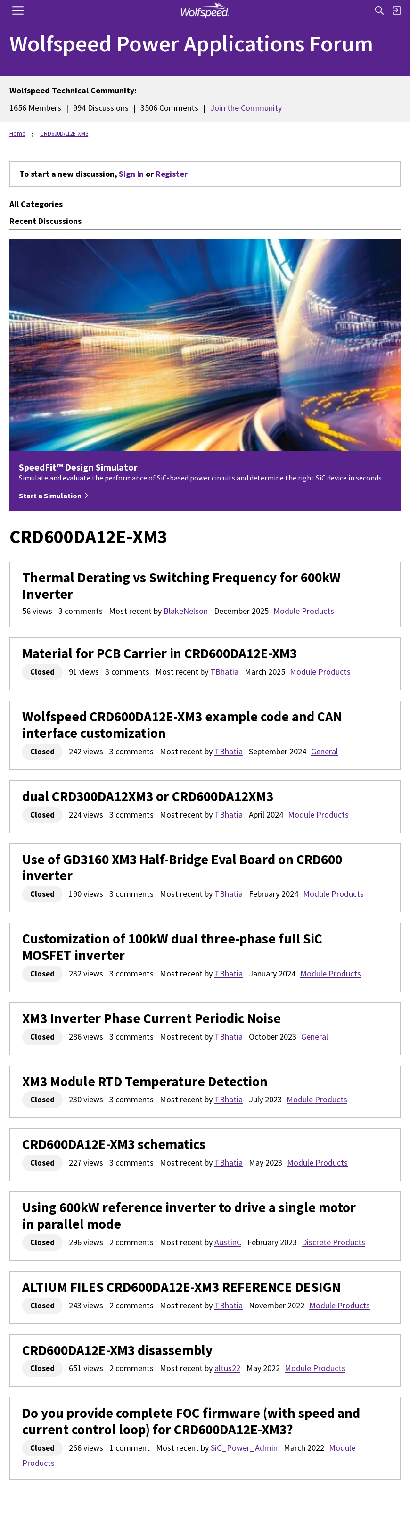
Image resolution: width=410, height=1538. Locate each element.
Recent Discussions (45, 220)
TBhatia (224, 671)
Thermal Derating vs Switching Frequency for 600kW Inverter (181, 586)
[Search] (379, 10)
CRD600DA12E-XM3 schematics (113, 1144)
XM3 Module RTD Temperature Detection (145, 1082)
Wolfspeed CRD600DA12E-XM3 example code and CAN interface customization (182, 725)
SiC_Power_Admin (244, 1447)
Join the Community (246, 107)
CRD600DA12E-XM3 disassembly (117, 1350)
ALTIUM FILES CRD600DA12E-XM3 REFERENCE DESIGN (181, 1287)
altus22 (227, 1368)
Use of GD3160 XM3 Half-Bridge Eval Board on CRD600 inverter (182, 868)
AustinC (227, 1242)
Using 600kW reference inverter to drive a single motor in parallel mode (189, 1215)
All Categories (36, 203)
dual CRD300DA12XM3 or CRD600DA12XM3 (147, 796)
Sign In (131, 174)
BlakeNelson (186, 610)
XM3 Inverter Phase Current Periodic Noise (151, 1018)
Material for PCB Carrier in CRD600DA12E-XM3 (159, 653)
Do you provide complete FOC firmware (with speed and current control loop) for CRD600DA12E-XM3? (191, 1421)
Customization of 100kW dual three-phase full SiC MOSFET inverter (172, 947)
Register (172, 174)
